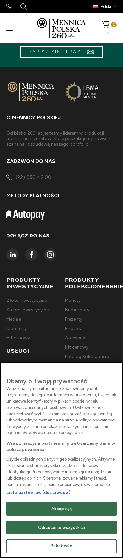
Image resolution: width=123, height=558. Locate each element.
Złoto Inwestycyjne (26, 300)
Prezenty (73, 319)
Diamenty (16, 328)
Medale (13, 319)
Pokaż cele (61, 545)
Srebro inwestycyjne (27, 309)
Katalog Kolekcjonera (87, 356)
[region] (61, 460)
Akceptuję (61, 508)
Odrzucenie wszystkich (61, 527)
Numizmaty (77, 309)
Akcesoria (75, 338)
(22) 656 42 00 (28, 177)
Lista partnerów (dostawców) (38, 492)
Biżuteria (74, 328)
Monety (72, 300)
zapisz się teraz (61, 52)
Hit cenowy (18, 338)
